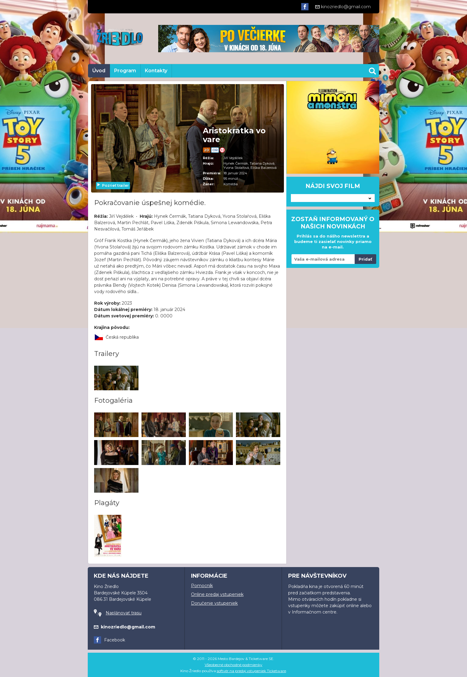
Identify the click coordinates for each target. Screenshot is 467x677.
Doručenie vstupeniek (214, 603)
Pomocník (202, 585)
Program (125, 71)
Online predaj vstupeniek (217, 594)
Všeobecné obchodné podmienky (233, 664)
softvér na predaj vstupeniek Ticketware (251, 670)
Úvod (98, 71)
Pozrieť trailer (113, 185)
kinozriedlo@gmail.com (343, 6)
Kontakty (156, 71)
